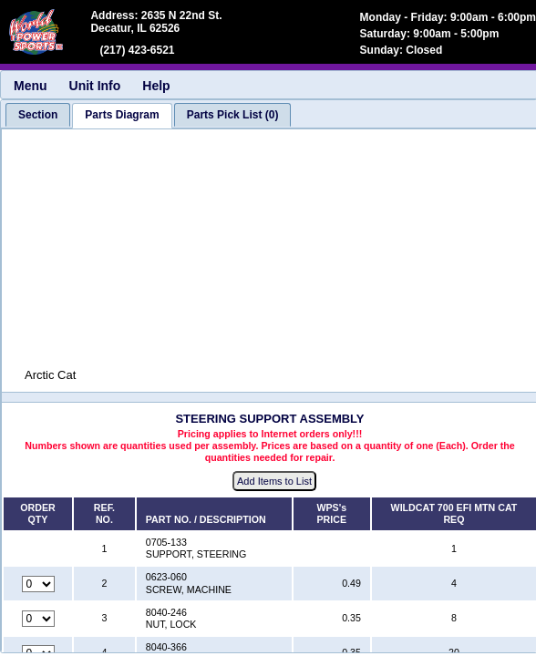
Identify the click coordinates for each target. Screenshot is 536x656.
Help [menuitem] (156, 85)
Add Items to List (274, 481)
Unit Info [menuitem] (95, 85)
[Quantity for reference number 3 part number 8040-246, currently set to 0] (38, 618)
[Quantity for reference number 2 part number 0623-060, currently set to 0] (38, 584)
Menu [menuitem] (30, 85)
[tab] (37, 115)
